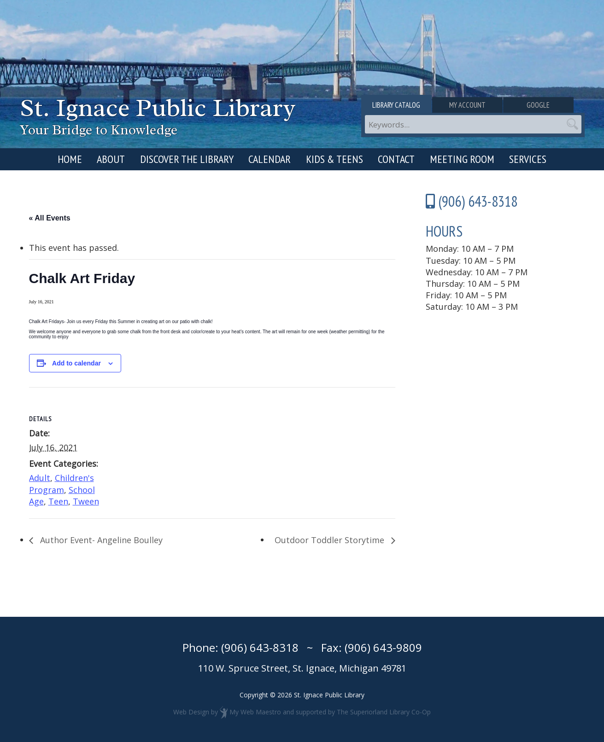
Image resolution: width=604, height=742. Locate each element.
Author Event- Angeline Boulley (100, 539)
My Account (473, 105)
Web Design (191, 711)
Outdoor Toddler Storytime (331, 539)
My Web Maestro (255, 711)
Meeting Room (462, 159)
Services (527, 159)
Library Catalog (398, 105)
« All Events (49, 218)
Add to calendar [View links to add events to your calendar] (76, 363)
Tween (86, 501)
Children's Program (61, 483)
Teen (58, 501)
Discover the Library (187, 159)
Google (547, 105)
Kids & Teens (334, 159)
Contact (396, 159)
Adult (39, 477)
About (111, 159)
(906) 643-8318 (260, 647)
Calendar (269, 159)
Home (70, 159)
